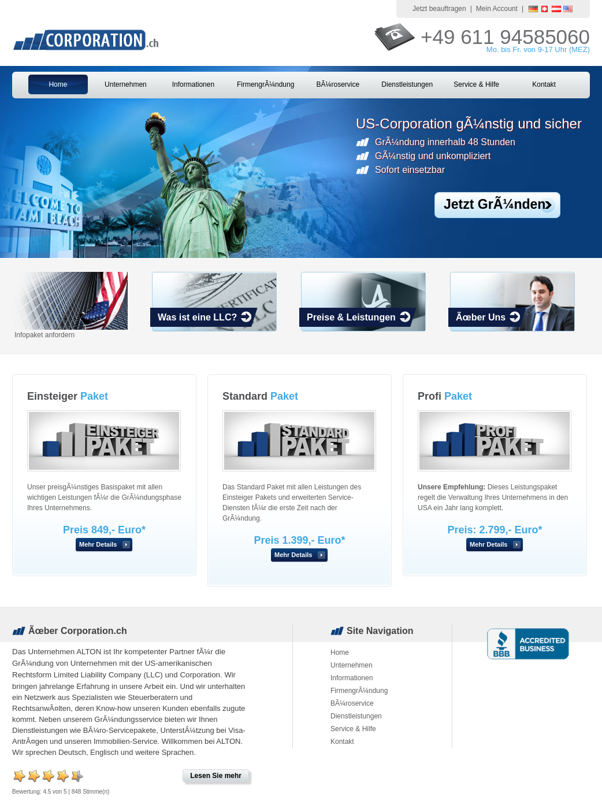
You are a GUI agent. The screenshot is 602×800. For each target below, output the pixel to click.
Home (58, 84)
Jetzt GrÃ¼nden (494, 204)
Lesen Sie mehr (215, 776)
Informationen (193, 84)
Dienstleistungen (407, 84)
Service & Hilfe (476, 84)
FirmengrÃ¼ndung (265, 84)
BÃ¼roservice (337, 84)
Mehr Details (98, 544)
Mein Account (497, 9)
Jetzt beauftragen (439, 9)
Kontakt (544, 84)
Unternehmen (126, 84)
